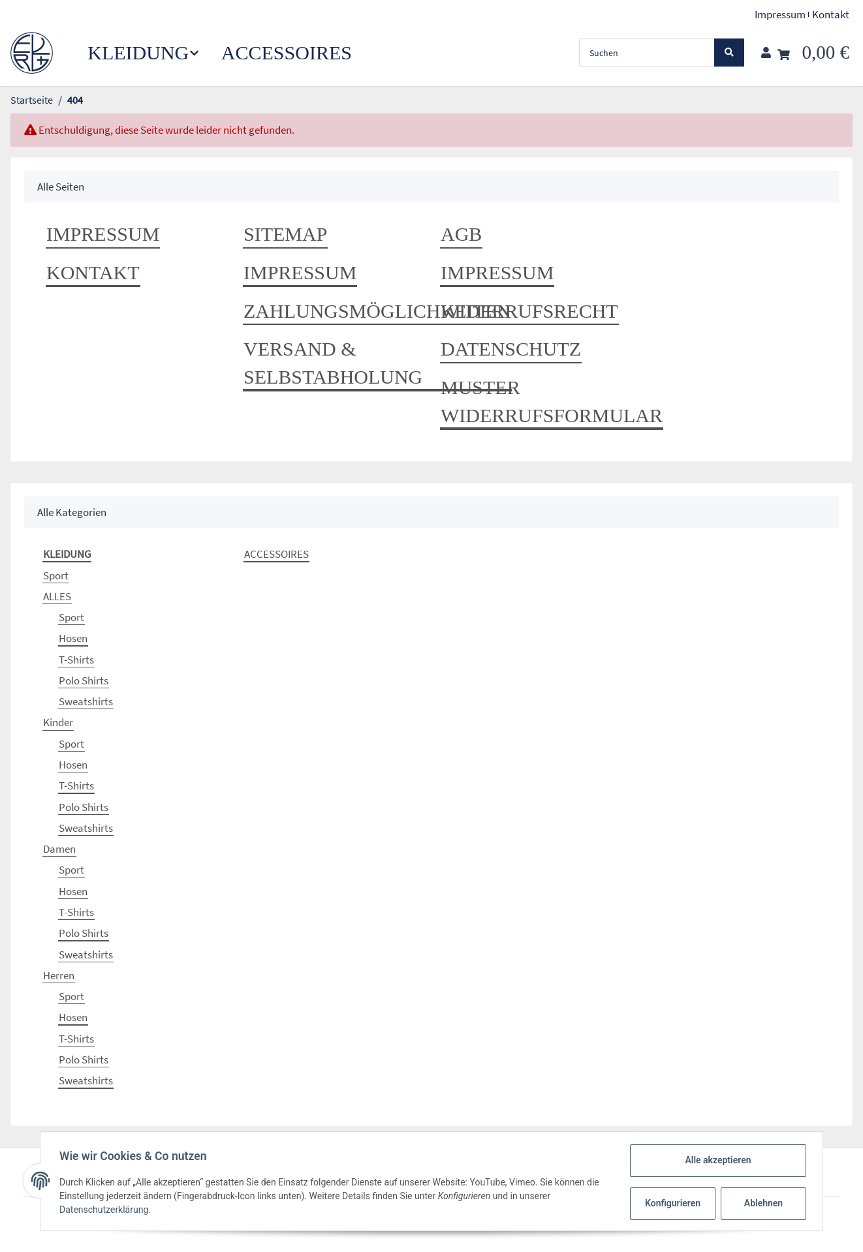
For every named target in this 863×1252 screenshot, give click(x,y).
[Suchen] (647, 52)
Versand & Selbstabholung (332, 363)
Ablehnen (761, 1203)
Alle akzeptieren (716, 1160)
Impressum (780, 14)
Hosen (73, 638)
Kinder (58, 722)
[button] (766, 53)
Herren (58, 975)
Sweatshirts (86, 701)
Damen (59, 849)
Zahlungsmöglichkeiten (377, 311)
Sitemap (285, 234)
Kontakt (830, 14)
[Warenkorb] (813, 52)
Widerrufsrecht (529, 311)
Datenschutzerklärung (105, 1209)
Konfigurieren (672, 1203)
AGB (461, 234)
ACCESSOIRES (276, 554)
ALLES (57, 596)
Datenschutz (511, 348)
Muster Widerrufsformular (552, 401)
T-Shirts (76, 659)
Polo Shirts (83, 680)
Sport (56, 575)
